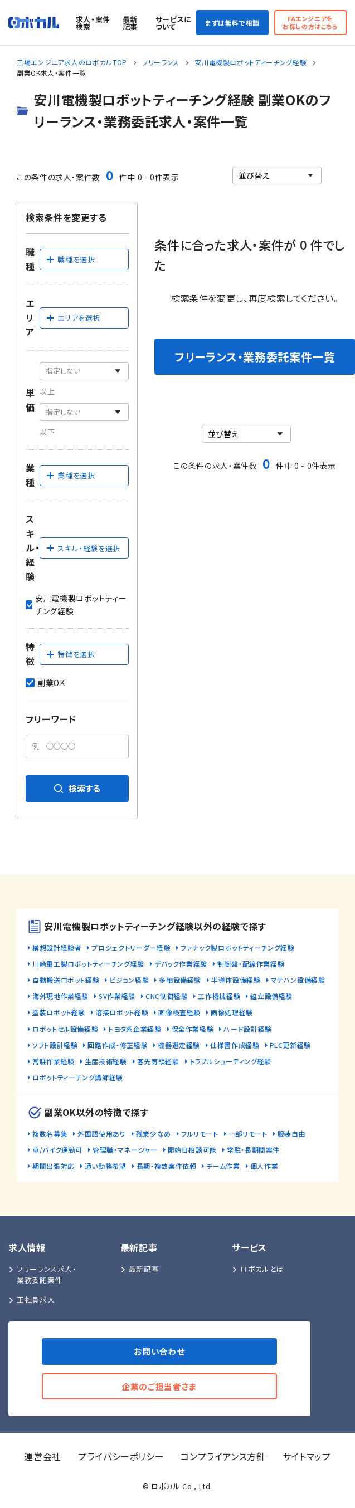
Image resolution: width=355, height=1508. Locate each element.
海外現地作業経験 (60, 996)
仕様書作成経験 (234, 1045)
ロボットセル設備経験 (65, 1029)
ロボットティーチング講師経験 (77, 1077)
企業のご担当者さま (159, 1386)
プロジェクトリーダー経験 (131, 947)
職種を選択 (70, 259)
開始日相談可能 (192, 1149)
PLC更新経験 (290, 1045)
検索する (77, 788)
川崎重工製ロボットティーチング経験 (88, 963)
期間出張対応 (53, 1166)
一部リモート (248, 1133)
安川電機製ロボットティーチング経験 (250, 62)
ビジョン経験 (129, 980)
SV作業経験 (117, 996)
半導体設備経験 (235, 980)
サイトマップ (307, 1456)
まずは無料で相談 (232, 22)
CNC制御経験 (166, 996)
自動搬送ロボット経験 (65, 980)
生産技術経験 (106, 1061)
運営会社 (42, 1456)
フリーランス (160, 62)
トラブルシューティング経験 (230, 1061)
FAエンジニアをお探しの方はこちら (310, 22)
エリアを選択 (73, 317)
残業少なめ (153, 1133)
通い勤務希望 (106, 1166)
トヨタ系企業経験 (134, 1029)
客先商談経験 (158, 1061)
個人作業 (264, 1166)
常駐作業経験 (53, 1061)
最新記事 (130, 23)
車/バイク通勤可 (57, 1149)
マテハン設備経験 (298, 980)
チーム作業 (223, 1166)
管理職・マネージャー (125, 1149)
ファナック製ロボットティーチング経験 (238, 947)
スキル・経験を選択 (83, 548)
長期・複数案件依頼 (167, 1166)
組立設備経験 (271, 996)
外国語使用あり (101, 1133)
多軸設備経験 (180, 980)
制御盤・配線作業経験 (250, 963)
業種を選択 (70, 475)
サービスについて (173, 23)
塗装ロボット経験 (58, 1012)
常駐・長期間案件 (253, 1149)
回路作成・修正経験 (117, 1045)
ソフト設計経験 (54, 1045)
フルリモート (199, 1133)
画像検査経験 (179, 1012)
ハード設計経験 (247, 1029)
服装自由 (292, 1133)
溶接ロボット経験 (121, 1012)
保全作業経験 (193, 1029)
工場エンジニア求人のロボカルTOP (72, 62)
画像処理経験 (232, 1012)
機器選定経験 (179, 1045)
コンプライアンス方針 (223, 1456)
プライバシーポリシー (121, 1456)
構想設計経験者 (56, 947)
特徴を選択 (70, 654)
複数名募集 (49, 1133)
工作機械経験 (219, 996)
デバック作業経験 (180, 963)
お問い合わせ (160, 1351)
